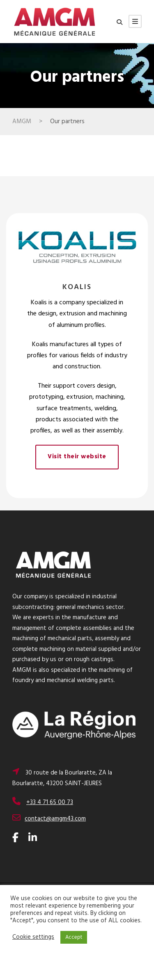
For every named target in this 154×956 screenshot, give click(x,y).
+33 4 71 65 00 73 (49, 802)
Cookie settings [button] (33, 937)
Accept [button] (73, 937)
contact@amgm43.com (55, 819)
